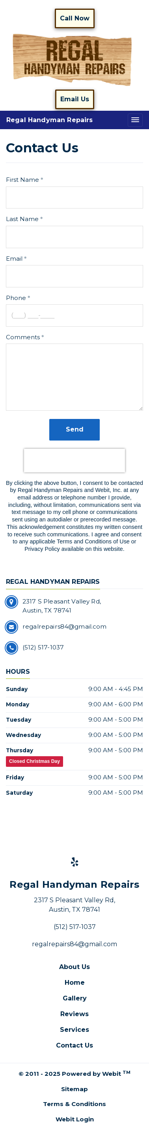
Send (75, 429)
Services (74, 1029)
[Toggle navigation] (135, 119)
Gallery (75, 998)
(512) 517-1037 (75, 927)
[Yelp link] (74, 862)
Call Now (74, 18)
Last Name (22, 219)
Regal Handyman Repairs (49, 120)
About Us (74, 967)
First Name (22, 179)
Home (75, 982)
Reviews (74, 1014)
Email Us (74, 99)
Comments (23, 337)
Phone (16, 298)
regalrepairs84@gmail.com (74, 944)
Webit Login (75, 1119)
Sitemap (74, 1089)
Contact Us (74, 1045)
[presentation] (74, 460)
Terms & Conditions (74, 1104)
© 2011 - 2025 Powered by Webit (74, 1074)
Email (14, 258)
